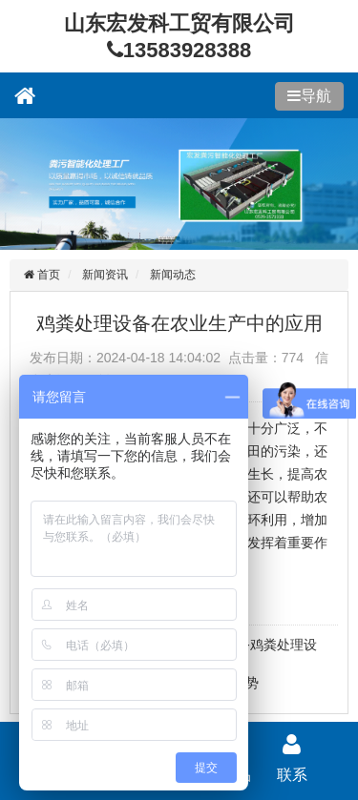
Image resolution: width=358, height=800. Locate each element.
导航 (316, 96)
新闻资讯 (105, 274)
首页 (47, 274)
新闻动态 (173, 274)
